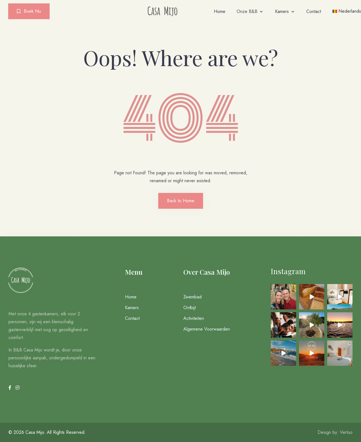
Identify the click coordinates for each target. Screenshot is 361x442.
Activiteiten (193, 318)
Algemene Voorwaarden (206, 329)
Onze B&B (247, 11)
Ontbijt (189, 307)
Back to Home (180, 200)
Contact (313, 11)
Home (219, 11)
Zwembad (192, 297)
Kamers (282, 11)
